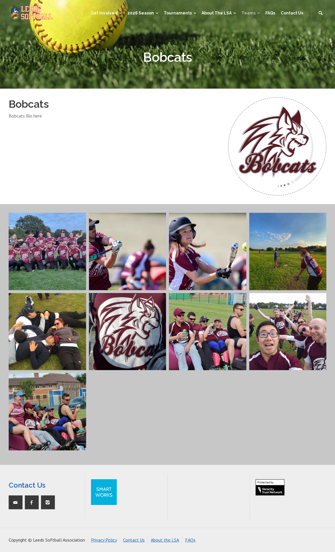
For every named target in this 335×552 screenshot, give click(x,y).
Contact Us (134, 540)
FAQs (190, 540)
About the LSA (165, 540)
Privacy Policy (104, 540)
